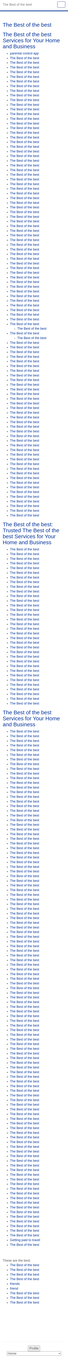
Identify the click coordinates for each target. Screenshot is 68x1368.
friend (14, 1288)
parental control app (24, 53)
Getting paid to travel (25, 1240)
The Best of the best (24, 58)
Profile (34, 1348)
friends (15, 1284)
